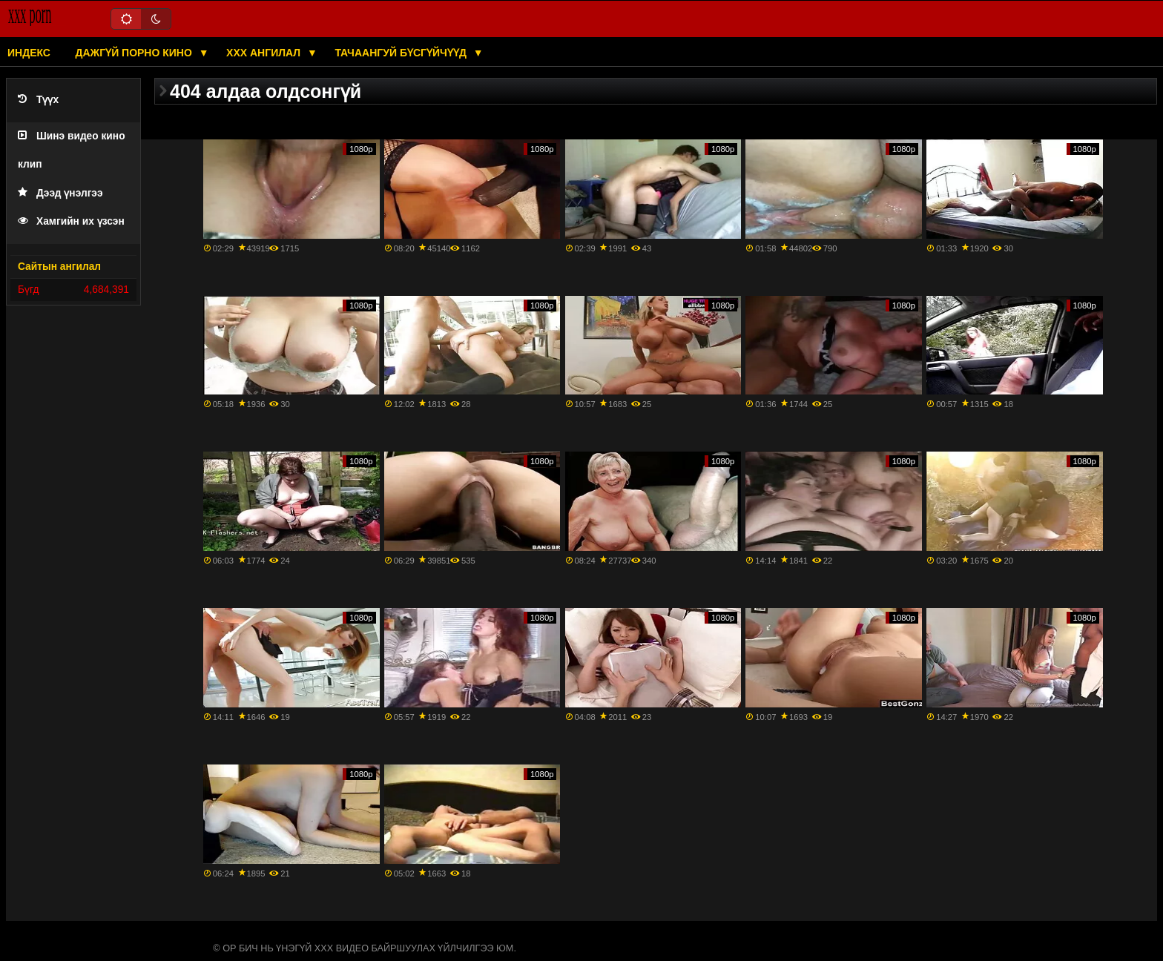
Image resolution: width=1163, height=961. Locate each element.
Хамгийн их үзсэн (71, 221)
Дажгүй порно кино (134, 53)
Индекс (28, 53)
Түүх (38, 99)
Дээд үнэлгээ (60, 193)
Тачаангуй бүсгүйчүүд (402, 53)
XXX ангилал (264, 53)
